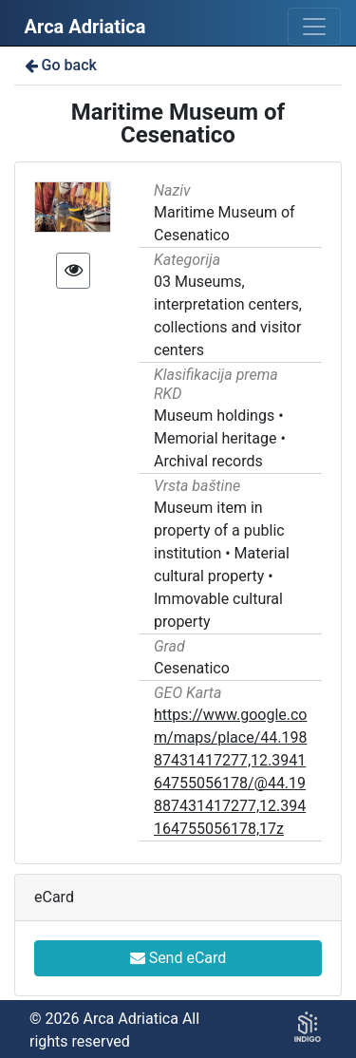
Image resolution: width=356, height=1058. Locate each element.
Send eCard (178, 958)
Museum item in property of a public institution (219, 530)
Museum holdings (214, 415)
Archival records (208, 461)
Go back (59, 65)
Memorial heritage (215, 438)
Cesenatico (192, 668)
